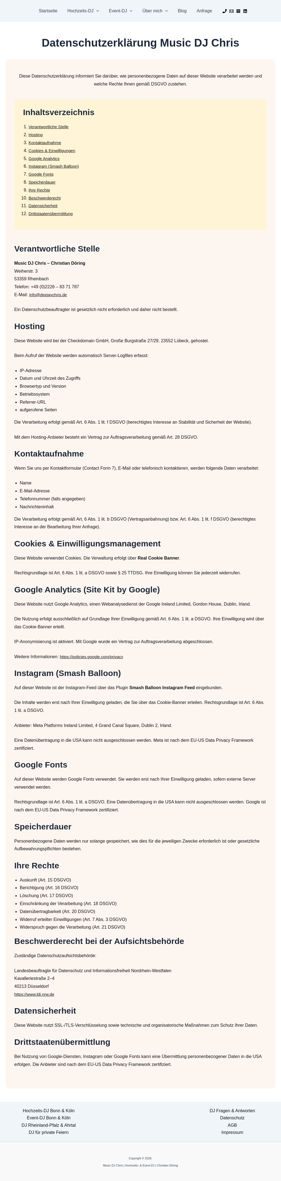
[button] (98, 11)
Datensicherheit (44, 205)
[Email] (228, 11)
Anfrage (201, 10)
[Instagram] (234, 11)
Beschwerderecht (46, 198)
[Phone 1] (221, 11)
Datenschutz (232, 1118)
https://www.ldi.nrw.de (35, 994)
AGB (232, 1125)
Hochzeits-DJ (85, 11)
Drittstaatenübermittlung (52, 213)
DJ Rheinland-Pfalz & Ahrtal (49, 1125)
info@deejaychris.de (49, 294)
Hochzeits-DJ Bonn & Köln (49, 1110)
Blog (180, 10)
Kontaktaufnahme (46, 142)
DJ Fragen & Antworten (232, 1110)
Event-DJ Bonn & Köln (49, 1118)
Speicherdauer (43, 182)
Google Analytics (45, 158)
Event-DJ (121, 11)
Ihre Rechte (40, 190)
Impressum (232, 1132)
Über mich (154, 11)
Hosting (36, 134)
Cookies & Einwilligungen (53, 150)
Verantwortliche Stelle (50, 126)
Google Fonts (42, 174)
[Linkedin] (241, 11)
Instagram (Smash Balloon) (55, 166)
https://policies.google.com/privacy (93, 656)
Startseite (51, 10)
